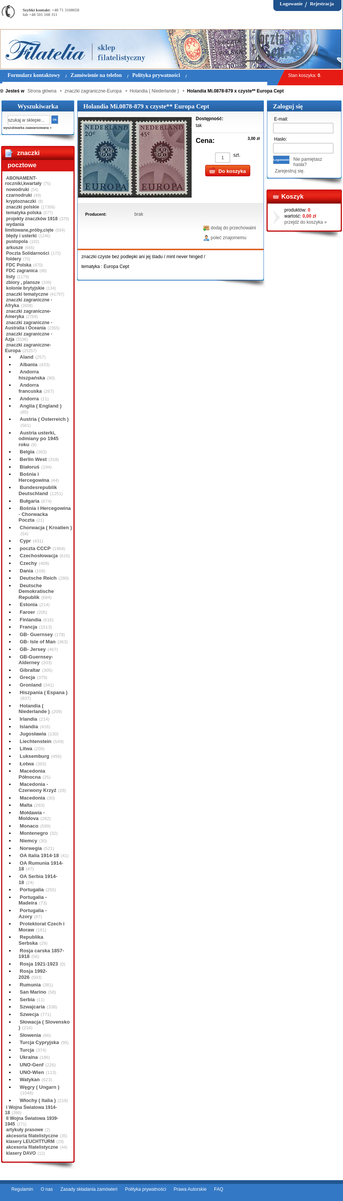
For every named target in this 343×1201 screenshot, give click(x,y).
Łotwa (27, 764)
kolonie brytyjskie (25, 288)
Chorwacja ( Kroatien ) (46, 527)
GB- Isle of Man (38, 641)
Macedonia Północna (32, 774)
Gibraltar (30, 670)
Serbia (27, 999)
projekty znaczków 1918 (32, 218)
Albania (28, 364)
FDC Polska (18, 265)
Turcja (27, 1050)
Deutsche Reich (38, 578)
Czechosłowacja (39, 555)
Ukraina (29, 1057)
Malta (26, 805)
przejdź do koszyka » (305, 222)
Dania (26, 571)
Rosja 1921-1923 (39, 964)
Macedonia (32, 798)
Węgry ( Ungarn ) (39, 1087)
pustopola (17, 241)
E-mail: (281, 119)
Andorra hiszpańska (32, 375)
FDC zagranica (21, 270)
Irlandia (28, 719)
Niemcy (28, 841)
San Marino (33, 992)
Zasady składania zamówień (88, 1189)
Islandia (29, 726)
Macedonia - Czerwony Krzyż (37, 787)
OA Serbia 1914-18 (38, 879)
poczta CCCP (35, 548)
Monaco (29, 826)
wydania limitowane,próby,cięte (29, 227)
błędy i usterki (21, 235)
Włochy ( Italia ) (38, 1100)
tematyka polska (23, 212)
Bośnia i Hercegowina (34, 477)
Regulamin (22, 1189)
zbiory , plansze (23, 282)
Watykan (30, 1079)
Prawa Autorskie (190, 1189)
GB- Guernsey (36, 634)
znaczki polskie (22, 207)
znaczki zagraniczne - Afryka (28, 302)
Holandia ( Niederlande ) (34, 709)
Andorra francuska (30, 388)
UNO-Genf (32, 1065)
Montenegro (34, 833)
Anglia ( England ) (41, 406)
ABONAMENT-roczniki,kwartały (23, 181)
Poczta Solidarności (27, 253)
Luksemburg (34, 756)
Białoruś (29, 467)
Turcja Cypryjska (39, 1042)
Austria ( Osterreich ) (44, 419)
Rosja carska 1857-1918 (41, 954)
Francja (28, 627)
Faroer (27, 612)
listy (10, 276)
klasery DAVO (21, 1153)
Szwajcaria (32, 1007)
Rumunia (30, 985)
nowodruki (17, 189)
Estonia (28, 604)
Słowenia (30, 1035)
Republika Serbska (31, 940)
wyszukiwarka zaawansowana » (27, 128)
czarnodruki (19, 195)
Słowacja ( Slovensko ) (44, 1025)
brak (138, 214)
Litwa (26, 748)
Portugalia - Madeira (33, 900)
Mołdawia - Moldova (32, 816)
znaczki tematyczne (27, 294)
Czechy (28, 563)
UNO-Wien (32, 1072)
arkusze (14, 247)
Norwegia (31, 848)
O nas (47, 1189)
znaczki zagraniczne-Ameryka (28, 314)
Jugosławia (33, 734)
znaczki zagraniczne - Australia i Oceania (28, 325)
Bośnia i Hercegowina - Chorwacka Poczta (45, 514)
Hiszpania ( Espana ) (43, 692)
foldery (13, 259)
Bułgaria (29, 501)
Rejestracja (322, 3)
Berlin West (33, 459)
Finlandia (30, 619)
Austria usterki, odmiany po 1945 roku (38, 438)
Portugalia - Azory (33, 913)
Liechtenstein (35, 741)
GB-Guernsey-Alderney (36, 660)
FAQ (218, 1189)
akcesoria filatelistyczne (32, 1135)
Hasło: (280, 139)
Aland (26, 357)
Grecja (27, 677)
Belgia (27, 452)
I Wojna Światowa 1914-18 (31, 1110)
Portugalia (32, 889)
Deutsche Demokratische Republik (36, 591)
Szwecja (29, 1014)
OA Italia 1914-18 (39, 855)
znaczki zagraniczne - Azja (28, 336)
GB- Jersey (33, 649)
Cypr (25, 541)
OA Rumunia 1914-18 (41, 866)
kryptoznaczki (21, 201)
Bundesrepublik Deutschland (38, 490)
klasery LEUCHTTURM (30, 1141)
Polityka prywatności (145, 1189)
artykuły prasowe (24, 1129)
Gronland (31, 685)
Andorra (29, 398)
